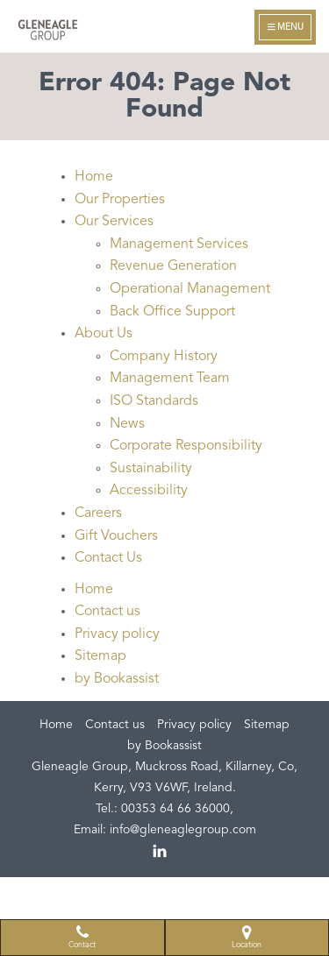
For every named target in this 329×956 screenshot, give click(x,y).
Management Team (170, 379)
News (127, 424)
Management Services (179, 244)
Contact (82, 937)
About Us (103, 334)
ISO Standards (154, 401)
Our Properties (120, 200)
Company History (164, 357)
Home (94, 177)
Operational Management (190, 289)
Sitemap (100, 656)
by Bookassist (117, 679)
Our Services (114, 222)
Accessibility (149, 491)
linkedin (160, 851)
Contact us (107, 612)
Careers (98, 513)
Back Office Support (172, 312)
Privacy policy (117, 634)
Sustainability (151, 469)
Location (246, 937)
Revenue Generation (173, 266)
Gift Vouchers (116, 536)
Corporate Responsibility (186, 446)
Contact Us (108, 558)
